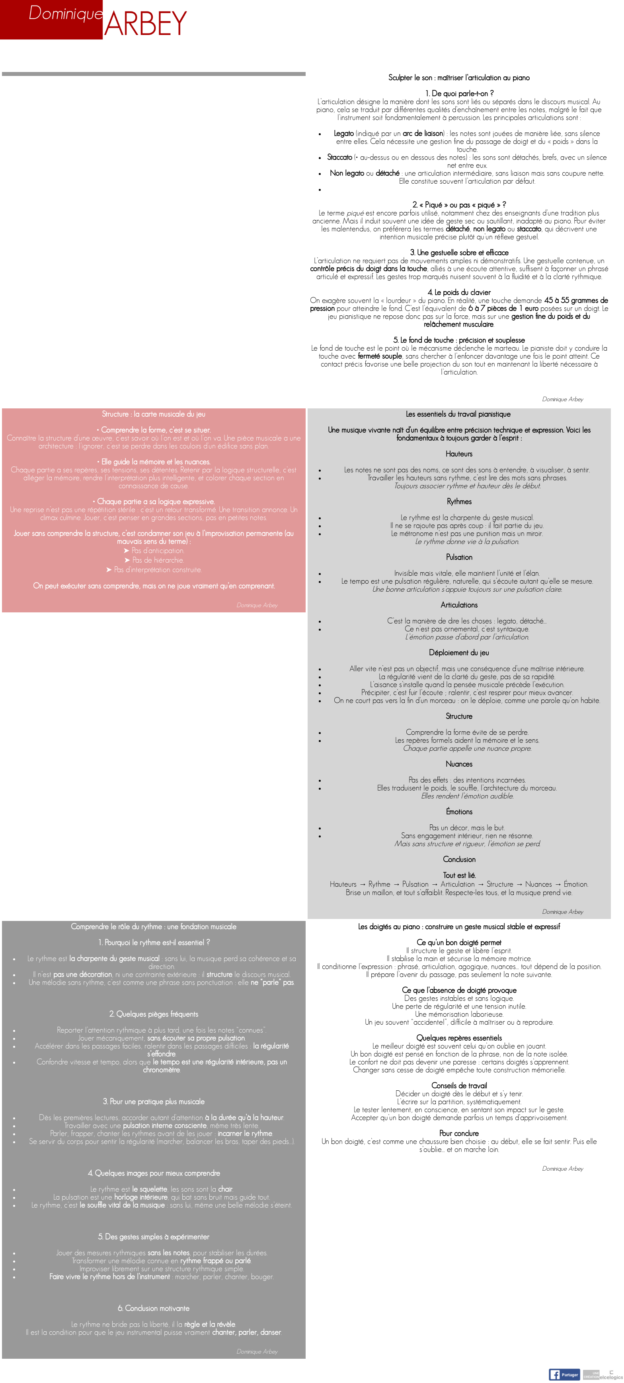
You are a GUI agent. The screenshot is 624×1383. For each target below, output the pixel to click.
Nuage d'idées (491, 56)
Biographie (106, 56)
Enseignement (211, 56)
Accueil (30, 56)
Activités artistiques (349, 56)
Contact (589, 56)
